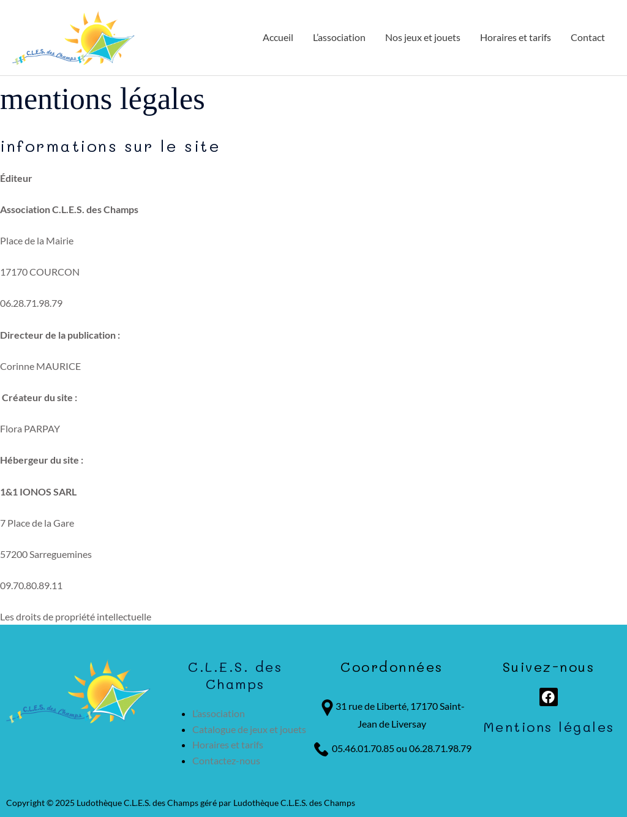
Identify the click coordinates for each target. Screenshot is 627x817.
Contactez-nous (226, 760)
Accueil (278, 37)
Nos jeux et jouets (422, 37)
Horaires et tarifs (515, 37)
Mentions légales (549, 727)
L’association (339, 37)
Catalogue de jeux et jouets (249, 729)
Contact (588, 37)
